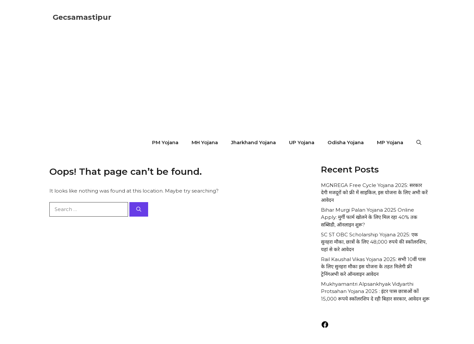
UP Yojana (301, 142)
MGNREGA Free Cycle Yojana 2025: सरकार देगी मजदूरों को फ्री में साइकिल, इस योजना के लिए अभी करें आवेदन (374, 192)
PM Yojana (165, 142)
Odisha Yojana (346, 142)
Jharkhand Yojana (253, 142)
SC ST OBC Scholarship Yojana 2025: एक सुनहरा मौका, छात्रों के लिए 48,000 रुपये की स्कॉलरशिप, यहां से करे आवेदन (374, 241)
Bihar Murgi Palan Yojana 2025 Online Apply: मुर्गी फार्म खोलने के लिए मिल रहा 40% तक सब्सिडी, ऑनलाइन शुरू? (369, 217)
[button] (419, 142)
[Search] (138, 209)
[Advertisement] (237, 84)
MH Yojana (205, 142)
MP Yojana (390, 142)
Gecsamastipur (82, 17)
